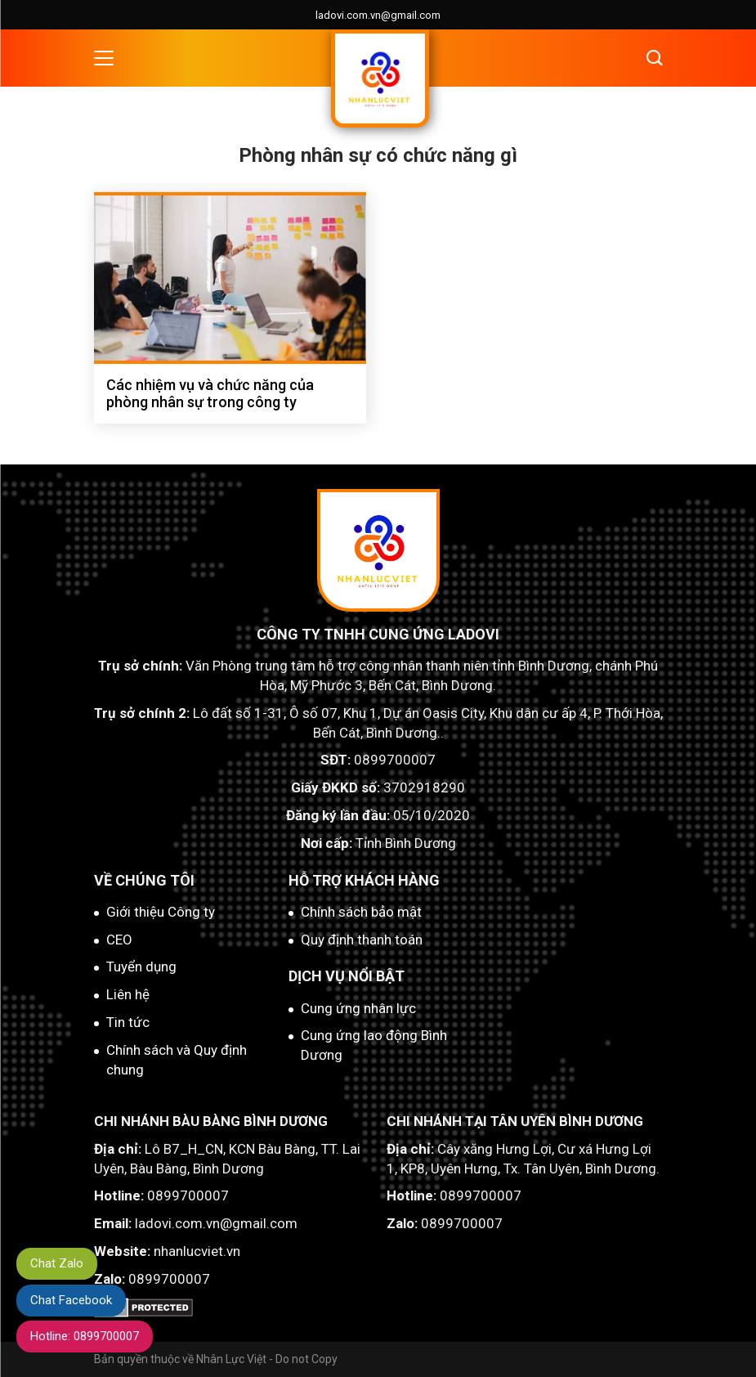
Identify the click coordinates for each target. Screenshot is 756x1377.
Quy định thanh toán (362, 939)
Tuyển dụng (141, 966)
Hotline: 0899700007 (85, 1336)
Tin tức (128, 1022)
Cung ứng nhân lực (358, 1008)
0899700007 (395, 759)
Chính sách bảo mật (361, 912)
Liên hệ (128, 994)
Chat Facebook (72, 1299)
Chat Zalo (57, 1262)
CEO (119, 939)
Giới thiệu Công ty (160, 912)
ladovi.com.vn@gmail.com (378, 15)
